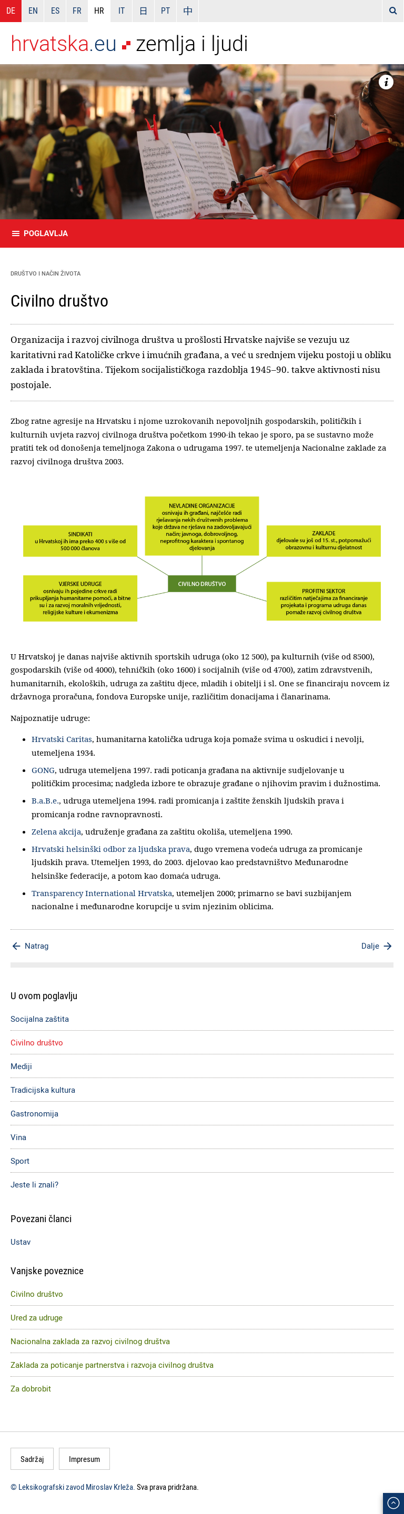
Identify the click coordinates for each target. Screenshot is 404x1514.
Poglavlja (46, 233)
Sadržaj (32, 1459)
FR (77, 10)
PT (165, 10)
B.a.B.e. (45, 800)
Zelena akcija (56, 831)
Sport (20, 1160)
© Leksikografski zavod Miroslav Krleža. (73, 1486)
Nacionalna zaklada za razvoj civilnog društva (90, 1341)
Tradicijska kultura (43, 1089)
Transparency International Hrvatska (102, 893)
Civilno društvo (37, 1042)
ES (55, 10)
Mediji (21, 1066)
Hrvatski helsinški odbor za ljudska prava (111, 849)
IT (121, 10)
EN (33, 10)
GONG (43, 770)
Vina (18, 1137)
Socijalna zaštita (40, 1018)
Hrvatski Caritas (62, 739)
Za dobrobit (31, 1388)
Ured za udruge (37, 1317)
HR (99, 10)
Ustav (21, 1241)
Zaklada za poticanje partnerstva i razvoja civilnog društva (112, 1364)
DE (10, 10)
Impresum (84, 1459)
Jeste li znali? (34, 1184)
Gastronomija (34, 1113)
